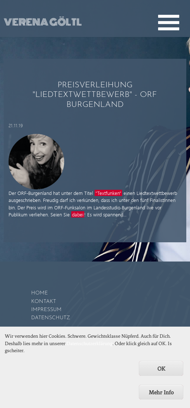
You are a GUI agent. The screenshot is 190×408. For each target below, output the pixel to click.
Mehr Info (161, 395)
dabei (77, 214)
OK (161, 372)
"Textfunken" (108, 193)
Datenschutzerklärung (89, 346)
